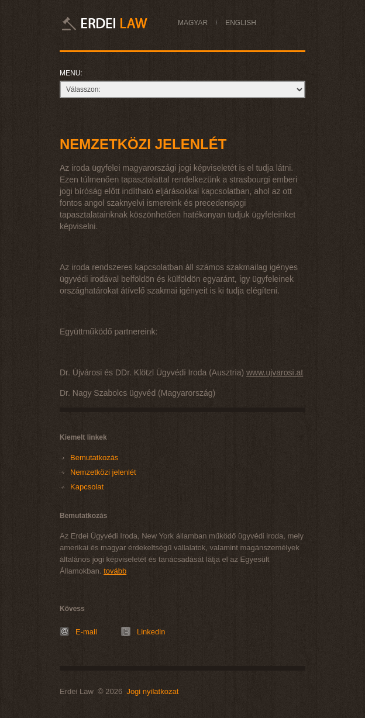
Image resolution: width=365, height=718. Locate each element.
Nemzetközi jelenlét (103, 472)
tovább (115, 571)
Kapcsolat (87, 486)
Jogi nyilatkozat (152, 691)
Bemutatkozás (94, 457)
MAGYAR (193, 23)
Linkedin (151, 631)
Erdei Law (120, 23)
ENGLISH (240, 23)
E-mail (86, 631)
